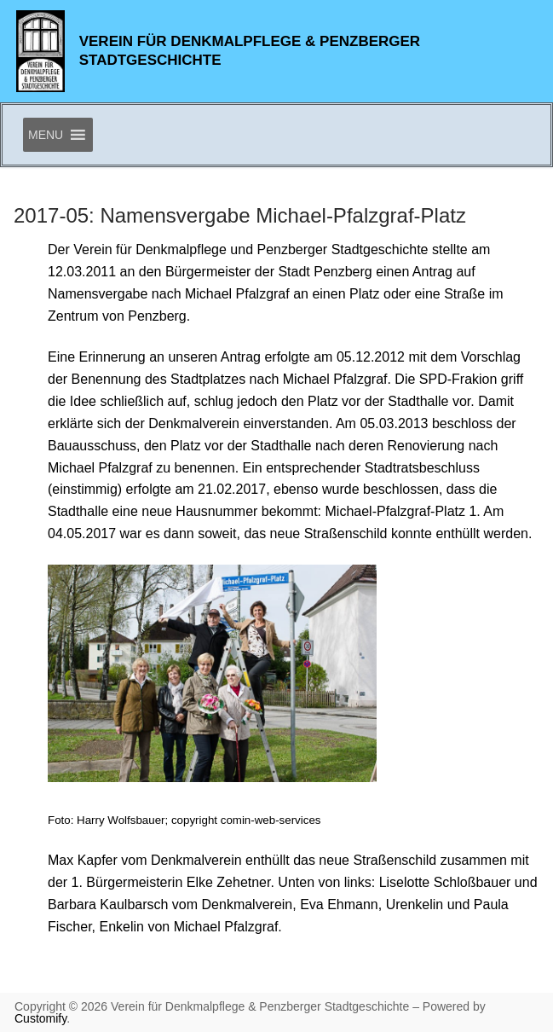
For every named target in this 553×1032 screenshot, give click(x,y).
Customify (40, 1018)
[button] (45, 135)
